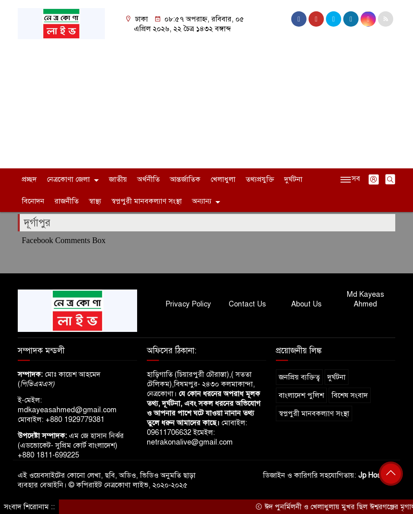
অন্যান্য (201, 201)
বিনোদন (33, 201)
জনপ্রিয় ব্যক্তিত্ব (299, 377)
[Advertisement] (206, 99)
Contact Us (247, 304)
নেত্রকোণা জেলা (68, 179)
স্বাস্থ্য (95, 201)
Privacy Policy (188, 304)
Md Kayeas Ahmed (365, 299)
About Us (306, 304)
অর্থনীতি (148, 179)
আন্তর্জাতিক (185, 179)
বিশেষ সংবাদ (350, 395)
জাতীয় (118, 179)
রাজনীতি (66, 201)
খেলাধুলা (223, 179)
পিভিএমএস (36, 384)
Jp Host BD (376, 475)
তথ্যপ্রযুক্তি (260, 179)
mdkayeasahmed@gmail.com (67, 409)
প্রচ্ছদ (29, 179)
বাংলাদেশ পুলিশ (301, 395)
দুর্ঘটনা (293, 179)
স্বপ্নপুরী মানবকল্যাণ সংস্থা (146, 201)
